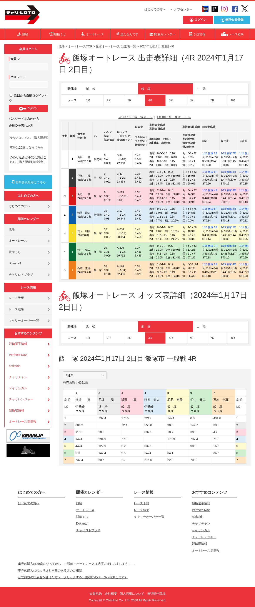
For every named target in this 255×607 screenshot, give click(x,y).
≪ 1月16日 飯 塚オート (135, 117)
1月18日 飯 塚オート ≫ (174, 117)
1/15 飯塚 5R (228, 227)
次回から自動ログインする (28, 98)
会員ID (15, 58)
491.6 (217, 418)
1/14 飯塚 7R (246, 190)
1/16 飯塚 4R (209, 190)
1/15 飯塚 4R (228, 264)
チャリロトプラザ (21, 274)
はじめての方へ (155, 9)
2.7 (123, 460)
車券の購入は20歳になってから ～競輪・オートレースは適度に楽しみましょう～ (76, 563)
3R (130, 100)
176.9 (171, 439)
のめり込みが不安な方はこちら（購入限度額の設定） (28, 160)
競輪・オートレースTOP (75, 46)
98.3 (170, 425)
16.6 (216, 446)
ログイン (28, 109)
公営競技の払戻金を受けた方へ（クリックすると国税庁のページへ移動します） (73, 577)
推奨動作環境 (156, 593)
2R (109, 100)
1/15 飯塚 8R (228, 171)
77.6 (124, 439)
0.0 (192, 418)
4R (150, 100)
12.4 (124, 425)
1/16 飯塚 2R (209, 153)
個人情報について (132, 593)
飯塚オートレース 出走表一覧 (116, 46)
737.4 (102, 418)
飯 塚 (145, 89)
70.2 (193, 460)
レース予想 (16, 298)
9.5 (123, 453)
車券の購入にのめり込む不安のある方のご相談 (50, 570)
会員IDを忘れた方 (21, 125)
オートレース (18, 240)
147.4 (102, 453)
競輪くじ (15, 252)
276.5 (125, 418)
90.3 (193, 446)
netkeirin (14, 366)
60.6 (101, 460)
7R (212, 100)
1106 (78, 432)
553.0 (148, 425)
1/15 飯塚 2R (228, 208)
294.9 (102, 439)
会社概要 (111, 593)
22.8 (170, 460)
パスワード (18, 77)
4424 (78, 446)
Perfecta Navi (18, 355)
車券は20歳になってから (27, 147)
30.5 (216, 425)
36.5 (216, 453)
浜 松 (90, 89)
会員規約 (96, 593)
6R (191, 100)
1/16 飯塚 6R (209, 171)
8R (233, 100)
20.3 (101, 432)
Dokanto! (15, 263)
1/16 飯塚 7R (209, 245)
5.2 (123, 446)
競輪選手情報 (18, 343)
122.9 (102, 446)
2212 (147, 418)
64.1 (170, 453)
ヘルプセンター (181, 9)
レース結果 (16, 309)
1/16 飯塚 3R (209, 227)
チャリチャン (18, 377)
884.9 (79, 425)
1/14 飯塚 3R (246, 153)
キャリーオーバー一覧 (24, 320)
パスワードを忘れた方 (24, 119)
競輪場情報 (16, 410)
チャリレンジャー (21, 399)
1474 (170, 418)
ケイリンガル (18, 388)
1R (88, 100)
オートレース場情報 (22, 421)
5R (171, 100)
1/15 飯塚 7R (228, 153)
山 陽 (201, 89)
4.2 (215, 432)
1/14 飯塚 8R (246, 208)
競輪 (12, 229)
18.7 (170, 432)
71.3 (216, 439)
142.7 (194, 425)
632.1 (148, 432)
